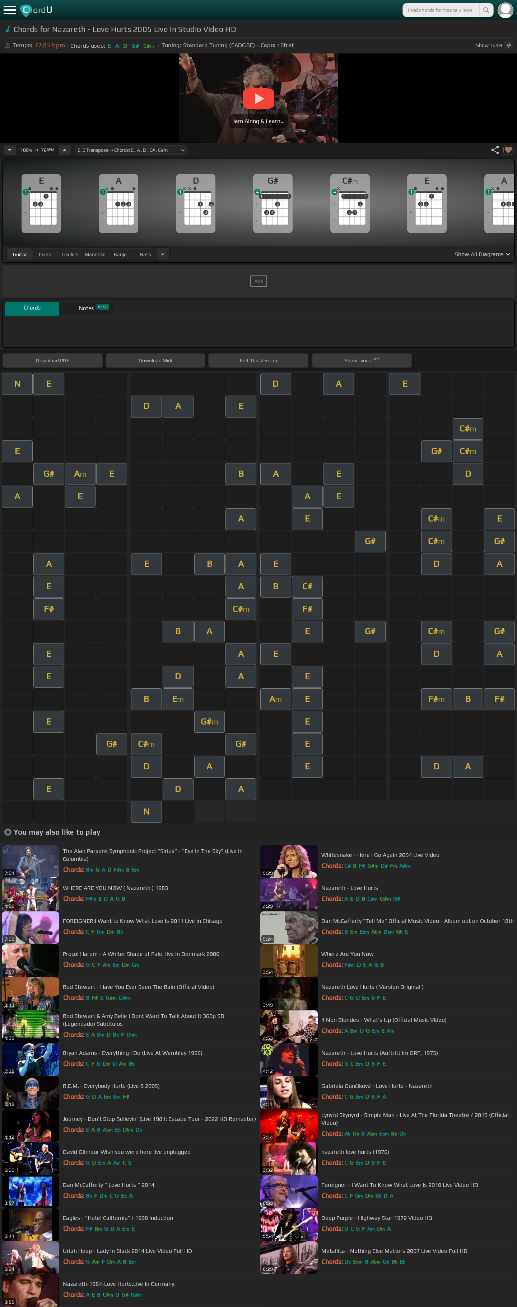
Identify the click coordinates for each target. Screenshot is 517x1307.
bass (145, 254)
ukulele (70, 254)
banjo (120, 254)
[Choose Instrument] (162, 254)
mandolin (95, 254)
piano (45, 254)
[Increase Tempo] (65, 150)
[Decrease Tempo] (10, 150)
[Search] (485, 10)
